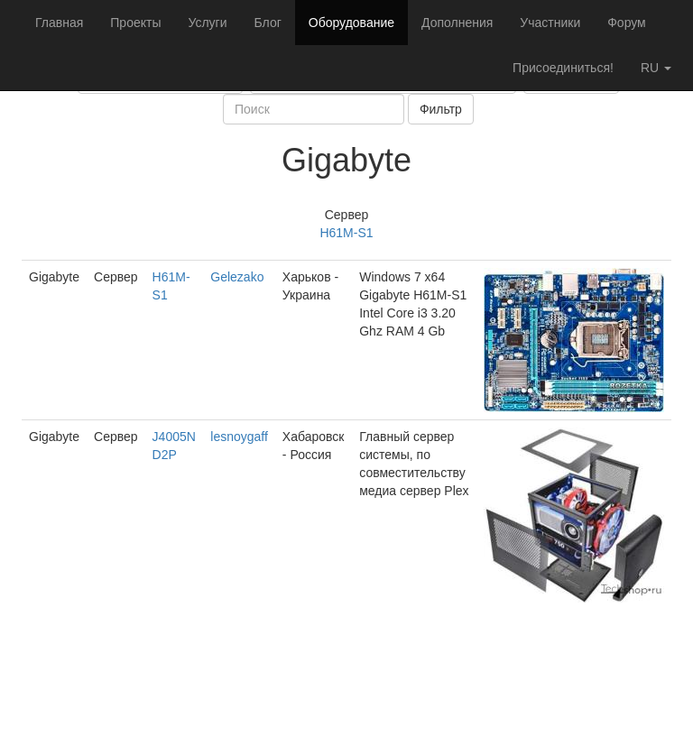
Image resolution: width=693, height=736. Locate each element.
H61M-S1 (346, 232)
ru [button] (656, 67)
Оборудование (351, 22)
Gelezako (236, 277)
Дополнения (457, 22)
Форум (626, 22)
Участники (550, 22)
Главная (59, 22)
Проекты (135, 22)
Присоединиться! (563, 67)
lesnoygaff (239, 436)
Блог (268, 22)
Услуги (207, 22)
